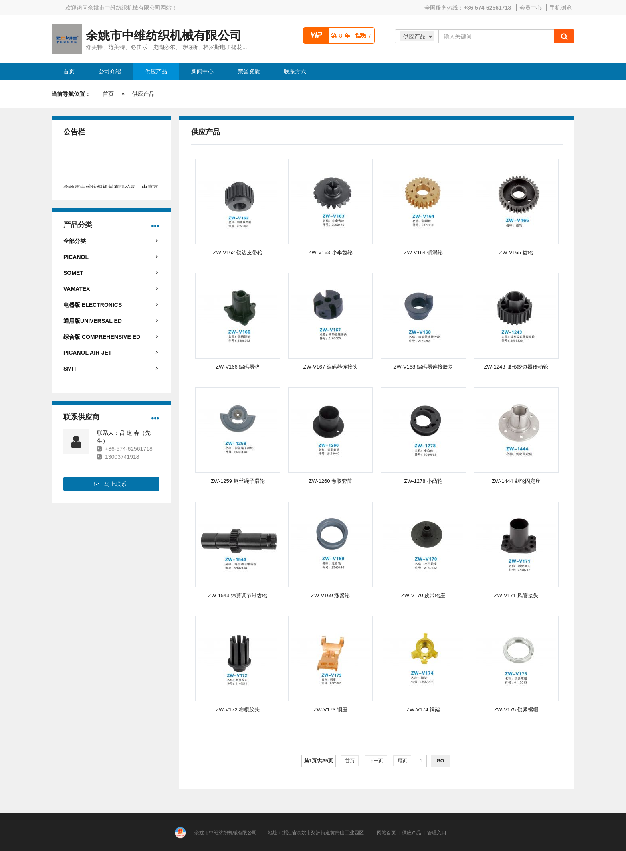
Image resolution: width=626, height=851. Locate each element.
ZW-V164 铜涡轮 (423, 252)
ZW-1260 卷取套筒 (330, 481)
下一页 (375, 761)
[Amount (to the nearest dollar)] (496, 36)
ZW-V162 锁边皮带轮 (237, 252)
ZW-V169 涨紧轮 (330, 595)
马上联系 (115, 484)
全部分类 (74, 241)
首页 (108, 94)
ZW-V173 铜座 (330, 710)
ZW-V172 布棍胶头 (238, 710)
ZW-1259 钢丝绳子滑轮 (238, 481)
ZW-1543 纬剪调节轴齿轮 (237, 595)
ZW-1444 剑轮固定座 (516, 481)
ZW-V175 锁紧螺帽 (516, 710)
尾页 (402, 761)
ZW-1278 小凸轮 (423, 481)
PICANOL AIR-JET (87, 352)
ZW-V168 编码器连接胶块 (423, 367)
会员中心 (530, 7)
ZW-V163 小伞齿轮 (331, 252)
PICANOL (76, 257)
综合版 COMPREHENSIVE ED (101, 337)
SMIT (70, 368)
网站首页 (386, 832)
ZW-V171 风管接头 (516, 595)
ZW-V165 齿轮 (516, 252)
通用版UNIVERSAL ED (92, 321)
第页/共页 (318, 761)
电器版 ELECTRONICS (92, 305)
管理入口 (436, 832)
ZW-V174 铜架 (423, 710)
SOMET (73, 273)
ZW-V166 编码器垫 (238, 367)
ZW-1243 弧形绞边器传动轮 (516, 367)
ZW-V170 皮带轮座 (423, 595)
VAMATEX (76, 289)
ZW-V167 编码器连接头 (330, 367)
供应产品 (143, 94)
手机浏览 (560, 7)
